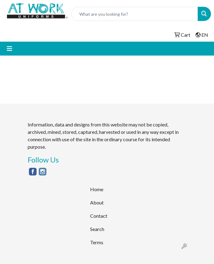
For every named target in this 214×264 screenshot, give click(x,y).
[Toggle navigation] (9, 48)
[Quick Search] (134, 14)
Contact (98, 216)
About (97, 202)
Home (96, 189)
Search (97, 229)
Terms (96, 242)
